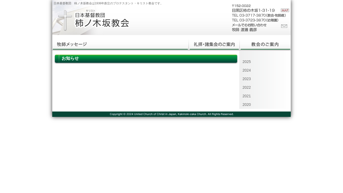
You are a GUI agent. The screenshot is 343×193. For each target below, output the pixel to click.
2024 (247, 70)
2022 (247, 87)
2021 (247, 96)
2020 (247, 104)
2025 (247, 62)
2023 (247, 79)
